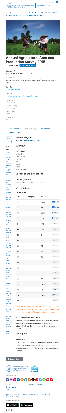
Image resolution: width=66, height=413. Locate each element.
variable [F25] (37, 15)
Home (8, 13)
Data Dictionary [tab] (31, 129)
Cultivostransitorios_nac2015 (8, 212)
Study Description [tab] (14, 129)
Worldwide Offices (35, 385)
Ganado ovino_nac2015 (32, 141)
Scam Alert (44, 394)
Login (51, 2)
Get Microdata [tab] (14, 133)
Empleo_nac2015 (8, 222)
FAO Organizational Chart (11, 387)
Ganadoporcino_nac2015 (8, 268)
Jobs (7, 394)
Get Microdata (27, 65)
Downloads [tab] (45, 129)
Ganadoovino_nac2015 (8, 280)
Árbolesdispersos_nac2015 (8, 169)
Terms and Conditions (30, 394)
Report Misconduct (12, 396)
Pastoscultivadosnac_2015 (8, 328)
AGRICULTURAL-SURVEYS (48, 13)
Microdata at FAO (43, 6)
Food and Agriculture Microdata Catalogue (25, 13)
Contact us (15, 394)
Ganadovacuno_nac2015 (8, 255)
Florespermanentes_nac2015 (8, 232)
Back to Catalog (14, 359)
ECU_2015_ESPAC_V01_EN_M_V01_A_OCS (19, 15)
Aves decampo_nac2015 (8, 157)
